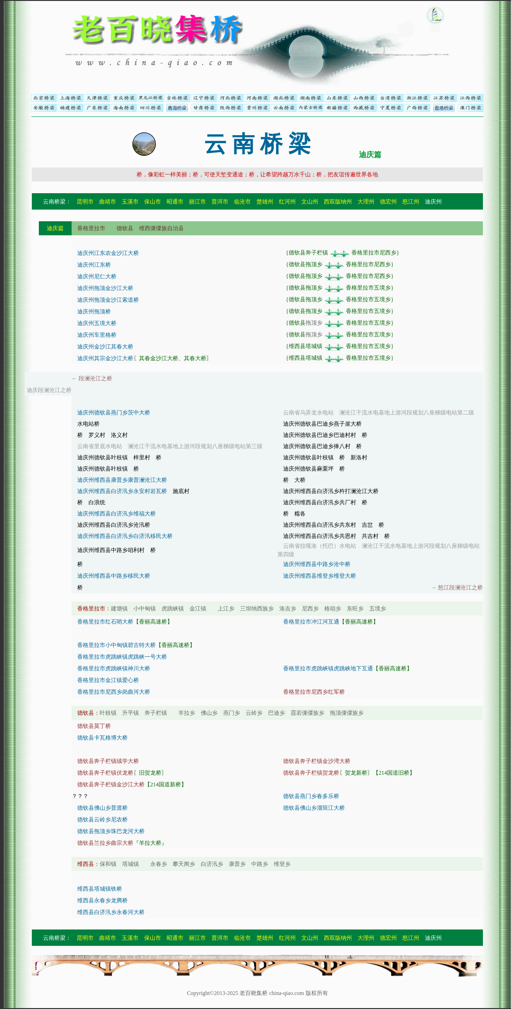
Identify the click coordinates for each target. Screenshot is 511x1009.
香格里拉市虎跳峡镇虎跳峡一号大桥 (122, 656)
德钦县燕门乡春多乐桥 (311, 796)
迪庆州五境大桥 (97, 323)
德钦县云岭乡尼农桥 (102, 819)
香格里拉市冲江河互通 (311, 621)
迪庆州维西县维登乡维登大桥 (319, 576)
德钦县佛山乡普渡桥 (102, 808)
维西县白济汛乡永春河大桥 (111, 912)
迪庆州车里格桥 (97, 335)
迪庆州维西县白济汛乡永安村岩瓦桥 (122, 491)
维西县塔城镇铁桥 (99, 889)
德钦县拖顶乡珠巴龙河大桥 (111, 831)
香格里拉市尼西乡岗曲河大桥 (113, 692)
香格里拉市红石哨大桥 (105, 621)
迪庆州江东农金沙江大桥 (108, 253)
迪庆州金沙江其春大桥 (105, 346)
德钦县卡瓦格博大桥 (102, 737)
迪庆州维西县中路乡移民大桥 (113, 576)
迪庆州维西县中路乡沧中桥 (316, 564)
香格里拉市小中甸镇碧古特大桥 (116, 645)
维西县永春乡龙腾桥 (102, 900)
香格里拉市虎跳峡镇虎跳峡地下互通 (328, 668)
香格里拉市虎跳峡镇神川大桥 (113, 668)
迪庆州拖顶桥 (94, 311)
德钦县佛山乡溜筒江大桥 (314, 808)
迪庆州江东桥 (94, 264)
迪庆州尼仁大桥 (97, 276)
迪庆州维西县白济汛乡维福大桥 (116, 513)
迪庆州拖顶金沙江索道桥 (108, 300)
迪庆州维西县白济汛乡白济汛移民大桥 (125, 536)
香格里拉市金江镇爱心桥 (108, 680)
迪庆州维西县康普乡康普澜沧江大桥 (122, 480)
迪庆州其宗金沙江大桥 (105, 358)
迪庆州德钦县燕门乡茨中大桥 (113, 412)
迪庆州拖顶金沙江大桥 (105, 288)
